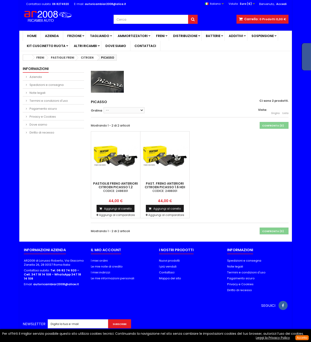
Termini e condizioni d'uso (48, 101)
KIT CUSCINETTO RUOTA (46, 46)
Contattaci (145, 46)
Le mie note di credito (107, 266)
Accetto (302, 338)
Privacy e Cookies (42, 116)
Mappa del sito (170, 278)
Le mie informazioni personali (112, 278)
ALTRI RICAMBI (85, 46)
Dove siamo (115, 46)
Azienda (52, 36)
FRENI (160, 36)
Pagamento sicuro (43, 109)
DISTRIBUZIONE (185, 36)
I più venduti (168, 266)
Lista (285, 110)
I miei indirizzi (100, 272)
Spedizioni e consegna (46, 85)
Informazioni (36, 68)
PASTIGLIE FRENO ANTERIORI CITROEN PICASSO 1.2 (115, 185)
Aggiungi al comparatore (117, 215)
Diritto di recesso (41, 132)
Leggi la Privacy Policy (273, 337)
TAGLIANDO (99, 36)
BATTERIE (213, 36)
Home (32, 36)
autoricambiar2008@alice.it (56, 284)
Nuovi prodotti (169, 260)
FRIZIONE (74, 36)
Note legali (37, 93)
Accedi (281, 4)
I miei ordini (99, 260)
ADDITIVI (236, 36)
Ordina (96, 110)
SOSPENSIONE (262, 36)
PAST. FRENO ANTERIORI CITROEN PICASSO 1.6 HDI (165, 185)
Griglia (275, 110)
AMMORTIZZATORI (133, 36)
